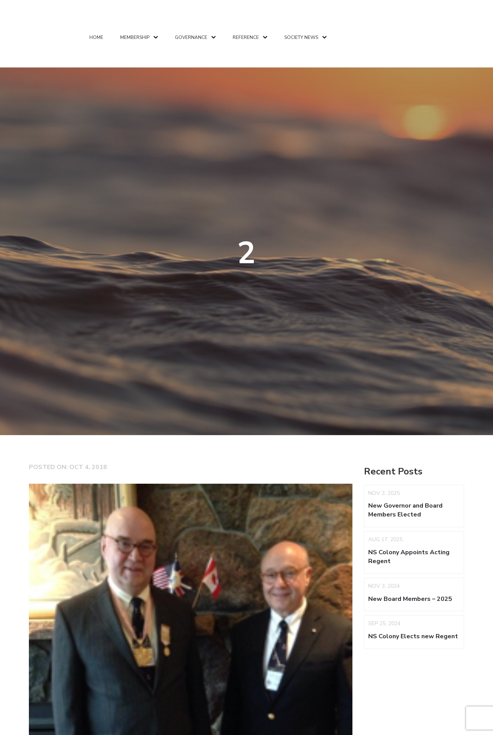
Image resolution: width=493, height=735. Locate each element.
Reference (246, 37)
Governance (191, 37)
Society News (301, 37)
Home (96, 37)
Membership (134, 37)
